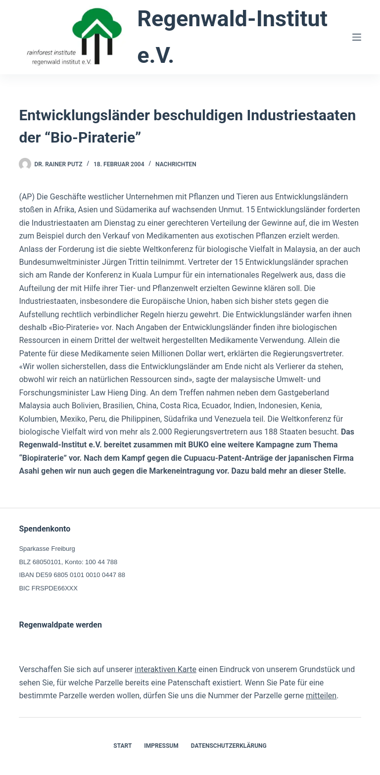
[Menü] (356, 37)
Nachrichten (175, 164)
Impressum (161, 745)
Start (122, 745)
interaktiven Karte (165, 669)
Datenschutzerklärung (229, 745)
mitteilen (321, 695)
